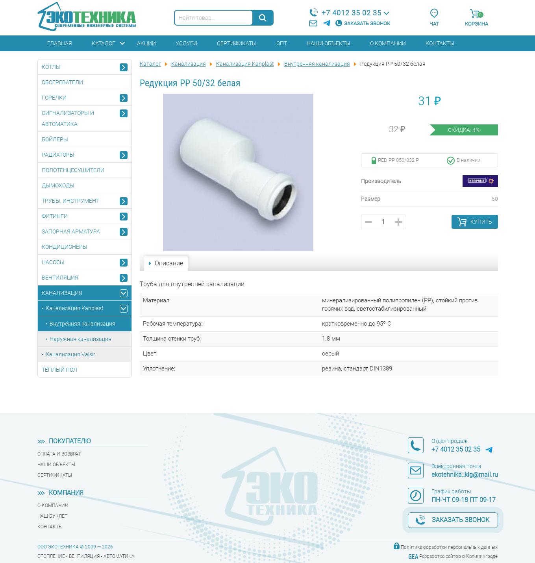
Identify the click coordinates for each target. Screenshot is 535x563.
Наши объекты (328, 43)
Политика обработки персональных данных (449, 547)
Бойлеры (55, 139)
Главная (59, 43)
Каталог (103, 43)
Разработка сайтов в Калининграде (458, 556)
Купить (481, 222)
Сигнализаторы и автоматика (68, 118)
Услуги (186, 43)
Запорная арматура (71, 231)
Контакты (440, 43)
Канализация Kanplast (75, 308)
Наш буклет (52, 516)
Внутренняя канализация (82, 323)
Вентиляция (60, 277)
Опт (281, 43)
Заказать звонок (367, 23)
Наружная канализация (80, 339)
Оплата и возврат (59, 454)
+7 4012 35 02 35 (351, 13)
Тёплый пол (59, 370)
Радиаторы (58, 155)
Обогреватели (62, 82)
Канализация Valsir (70, 354)
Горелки (54, 97)
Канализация (62, 293)
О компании (388, 43)
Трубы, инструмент (70, 201)
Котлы (51, 67)
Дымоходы (58, 185)
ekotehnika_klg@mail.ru (464, 474)
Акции (146, 43)
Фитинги (55, 216)
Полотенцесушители (73, 170)
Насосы (53, 262)
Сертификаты (237, 43)
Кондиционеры (64, 247)
